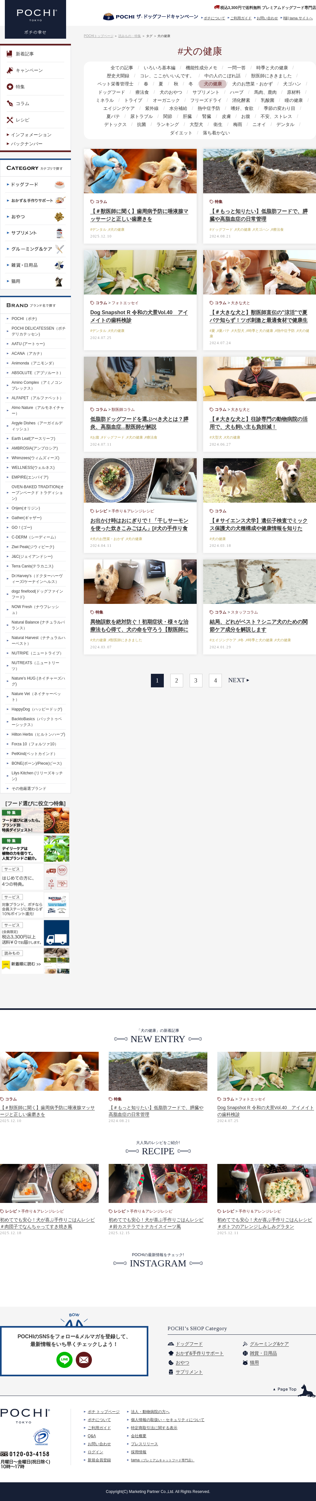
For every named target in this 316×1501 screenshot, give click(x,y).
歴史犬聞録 (118, 75)
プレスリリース (144, 1444)
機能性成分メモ (201, 67)
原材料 (293, 92)
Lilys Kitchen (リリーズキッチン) (37, 776)
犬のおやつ (171, 92)
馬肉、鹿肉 (265, 92)
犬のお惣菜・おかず (252, 83)
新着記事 (20, 54)
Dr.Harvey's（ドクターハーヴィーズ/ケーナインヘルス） (37, 579)
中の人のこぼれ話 (222, 75)
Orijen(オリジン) (26, 508)
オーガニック (166, 100)
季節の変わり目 (279, 108)
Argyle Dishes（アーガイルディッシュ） (37, 426)
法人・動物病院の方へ (150, 1411)
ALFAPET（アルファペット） (38, 398)
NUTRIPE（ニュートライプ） (38, 653)
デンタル (285, 124)
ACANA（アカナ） (28, 353)
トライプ (133, 100)
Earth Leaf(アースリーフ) (33, 438)
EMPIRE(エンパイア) (30, 477)
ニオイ (259, 124)
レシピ (18, 120)
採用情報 (138, 1452)
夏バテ (113, 116)
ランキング (168, 124)
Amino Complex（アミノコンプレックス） (37, 385)
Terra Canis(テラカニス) (32, 566)
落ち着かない (216, 132)
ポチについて (214, 18)
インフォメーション (31, 134)
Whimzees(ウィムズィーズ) (35, 458)
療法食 (142, 92)
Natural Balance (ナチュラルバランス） (38, 625)
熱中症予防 (209, 108)
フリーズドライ (206, 100)
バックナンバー (27, 143)
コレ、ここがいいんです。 (167, 75)
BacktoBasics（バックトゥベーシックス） (37, 722)
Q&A (92, 1436)
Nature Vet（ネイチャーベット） (36, 697)
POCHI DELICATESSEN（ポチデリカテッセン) (39, 331)
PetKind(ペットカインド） (34, 753)
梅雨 (237, 124)
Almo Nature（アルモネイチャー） (38, 410)
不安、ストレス (276, 116)
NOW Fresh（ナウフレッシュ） (35, 610)
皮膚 (226, 116)
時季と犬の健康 (272, 67)
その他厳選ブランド (29, 788)
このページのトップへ (294, 1390)
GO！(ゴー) (22, 527)
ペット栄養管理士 (116, 83)
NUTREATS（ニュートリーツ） (35, 666)
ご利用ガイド (241, 18)
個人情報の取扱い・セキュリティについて (167, 1420)
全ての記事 (122, 67)
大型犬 (196, 124)
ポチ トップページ (104, 1411)
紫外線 (152, 108)
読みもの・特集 (129, 36)
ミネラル (105, 100)
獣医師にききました (271, 75)
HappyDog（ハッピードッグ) (37, 709)
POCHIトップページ (99, 36)
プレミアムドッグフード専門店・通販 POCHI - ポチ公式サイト (35, 19)
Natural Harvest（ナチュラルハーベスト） (38, 640)
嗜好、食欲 (242, 108)
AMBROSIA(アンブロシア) (35, 448)
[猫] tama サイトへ (298, 18)
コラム (18, 103)
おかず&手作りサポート (200, 1353)
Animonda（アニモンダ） (34, 363)
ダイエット (181, 132)
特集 (16, 86)
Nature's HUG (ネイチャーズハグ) (38, 681)
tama (162, 1460)
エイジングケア (119, 108)
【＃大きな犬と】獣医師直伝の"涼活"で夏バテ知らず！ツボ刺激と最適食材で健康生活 (259, 320)
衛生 (217, 124)
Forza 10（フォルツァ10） (35, 744)
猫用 (254, 1362)
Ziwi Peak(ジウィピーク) (33, 547)
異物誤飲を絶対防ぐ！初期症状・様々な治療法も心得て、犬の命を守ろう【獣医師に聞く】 (139, 629)
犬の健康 (212, 83)
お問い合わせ (267, 18)
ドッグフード (111, 92)
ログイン (95, 1452)
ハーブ (236, 92)
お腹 (245, 116)
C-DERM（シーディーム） (35, 537)
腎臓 (206, 116)
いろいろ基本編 (159, 67)
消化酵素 (241, 100)
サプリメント (206, 92)
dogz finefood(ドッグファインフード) (37, 594)
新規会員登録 (99, 1460)
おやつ (182, 1362)
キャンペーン (25, 70)
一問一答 (237, 67)
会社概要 (138, 1436)
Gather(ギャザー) (27, 518)
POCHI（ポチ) (24, 318)
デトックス (115, 124)
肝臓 (187, 116)
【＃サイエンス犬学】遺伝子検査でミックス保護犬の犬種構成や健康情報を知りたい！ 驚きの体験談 (259, 528)
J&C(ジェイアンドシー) (32, 556)
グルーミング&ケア (269, 1343)
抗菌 (141, 124)
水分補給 (178, 108)
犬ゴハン (292, 83)
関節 (168, 116)
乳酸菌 (267, 100)
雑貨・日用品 (263, 1353)
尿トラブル (142, 116)
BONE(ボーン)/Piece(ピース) (37, 763)
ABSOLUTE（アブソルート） (37, 373)
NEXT (236, 680)
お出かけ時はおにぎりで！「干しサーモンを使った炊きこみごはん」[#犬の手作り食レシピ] (139, 528)
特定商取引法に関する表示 (154, 1428)
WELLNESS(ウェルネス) (33, 467)
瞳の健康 (293, 100)
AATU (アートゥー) (28, 344)
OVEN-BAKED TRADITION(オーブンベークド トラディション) (38, 493)
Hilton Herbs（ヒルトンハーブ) (38, 734)
